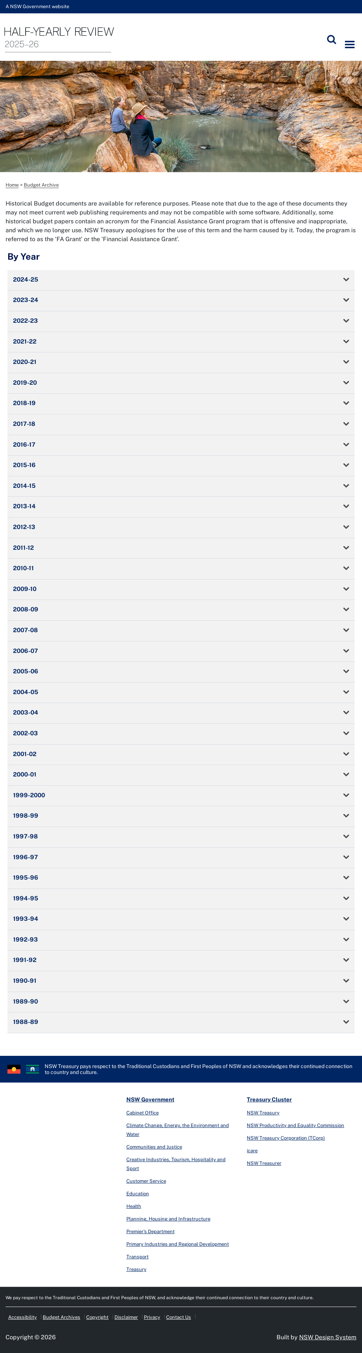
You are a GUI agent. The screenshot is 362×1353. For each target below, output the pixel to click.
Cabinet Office (142, 1113)
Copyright (97, 1317)
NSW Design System (327, 1337)
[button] (181, 280)
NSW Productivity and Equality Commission (295, 1125)
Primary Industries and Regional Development (177, 1244)
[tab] (181, 280)
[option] (181, 116)
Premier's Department (150, 1231)
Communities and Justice (154, 1147)
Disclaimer (126, 1317)
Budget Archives (61, 1317)
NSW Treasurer (264, 1163)
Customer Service (146, 1181)
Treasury (136, 1269)
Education (137, 1193)
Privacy (152, 1317)
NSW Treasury (263, 1113)
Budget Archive (41, 185)
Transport (137, 1257)
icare (252, 1150)
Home (12, 185)
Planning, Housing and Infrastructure (168, 1219)
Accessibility (22, 1317)
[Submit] (331, 39)
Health (133, 1206)
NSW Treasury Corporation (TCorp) (286, 1138)
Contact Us (178, 1317)
